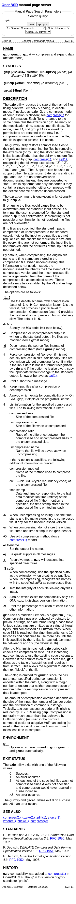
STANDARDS (14, 829)
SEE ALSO (12, 812)
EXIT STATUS (14, 759)
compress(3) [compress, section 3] (39, 821)
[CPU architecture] (58, 28)
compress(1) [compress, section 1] (55, 115)
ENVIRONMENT (16, 738)
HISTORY (10, 868)
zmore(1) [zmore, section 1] (9, 821)
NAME (8, 49)
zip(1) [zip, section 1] (63, 159)
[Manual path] (38, 32)
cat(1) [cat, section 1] (53, 375)
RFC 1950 (57, 838)
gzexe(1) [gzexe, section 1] (29, 817)
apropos (42, 24)
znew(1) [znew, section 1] (23, 821)
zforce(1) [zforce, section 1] (54, 817)
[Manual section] (26, 28)
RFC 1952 (16, 859)
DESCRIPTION (15, 99)
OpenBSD (10, 5)
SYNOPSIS (12, 66)
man (31, 24)
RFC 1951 (46, 851)
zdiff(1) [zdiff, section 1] (41, 817)
